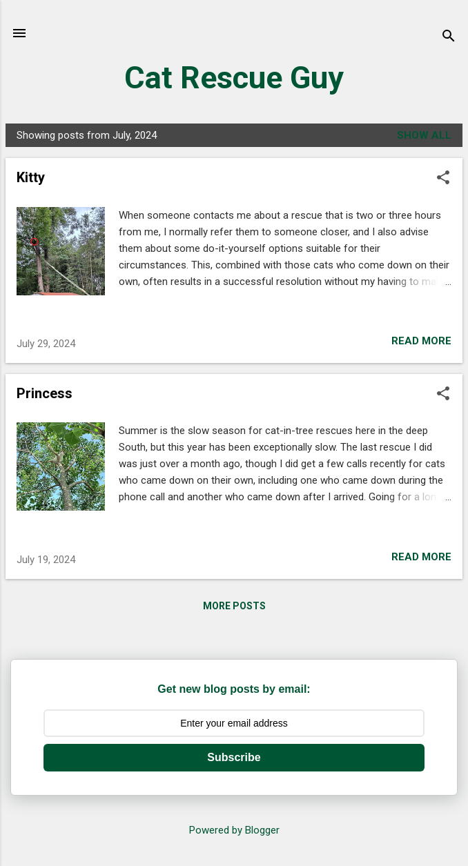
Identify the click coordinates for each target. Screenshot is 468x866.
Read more (421, 341)
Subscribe (233, 757)
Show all (424, 135)
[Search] (448, 38)
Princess (44, 393)
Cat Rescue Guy (234, 77)
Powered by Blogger (234, 830)
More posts (234, 605)
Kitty (31, 177)
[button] (443, 178)
